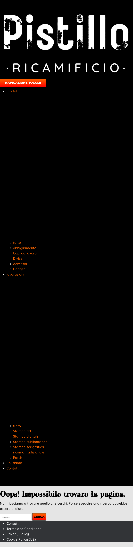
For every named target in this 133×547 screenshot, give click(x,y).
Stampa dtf (22, 431)
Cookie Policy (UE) (21, 539)
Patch (17, 458)
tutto (17, 243)
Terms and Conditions (24, 529)
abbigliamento (24, 248)
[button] (70, 237)
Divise (18, 258)
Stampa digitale (26, 436)
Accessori (20, 264)
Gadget (19, 269)
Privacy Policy (18, 534)
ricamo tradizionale (28, 452)
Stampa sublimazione (30, 442)
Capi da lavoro (25, 253)
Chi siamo (14, 463)
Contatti (13, 468)
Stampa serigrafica (28, 447)
